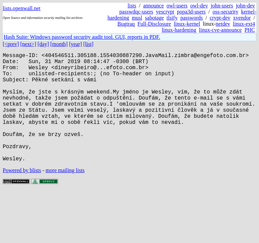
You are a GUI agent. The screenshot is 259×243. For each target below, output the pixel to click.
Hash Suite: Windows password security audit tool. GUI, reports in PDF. (82, 37)
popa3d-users (191, 12)
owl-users (177, 5)
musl (137, 18)
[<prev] (11, 44)
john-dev (245, 5)
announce (153, 5)
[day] (43, 44)
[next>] (28, 44)
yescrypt (165, 12)
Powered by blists (22, 194)
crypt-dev (220, 18)
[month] (59, 44)
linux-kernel (187, 24)
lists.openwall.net (21, 8)
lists (131, 5)
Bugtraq (126, 24)
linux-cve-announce (220, 30)
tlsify (172, 18)
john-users (221, 5)
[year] (75, 44)
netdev (223, 24)
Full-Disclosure (154, 24)
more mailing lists (65, 194)
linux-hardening (179, 30)
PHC (249, 30)
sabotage (154, 18)
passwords (191, 18)
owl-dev (199, 5)
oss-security (225, 12)
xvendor (242, 18)
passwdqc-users (136, 12)
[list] (88, 44)
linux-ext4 (244, 24)
